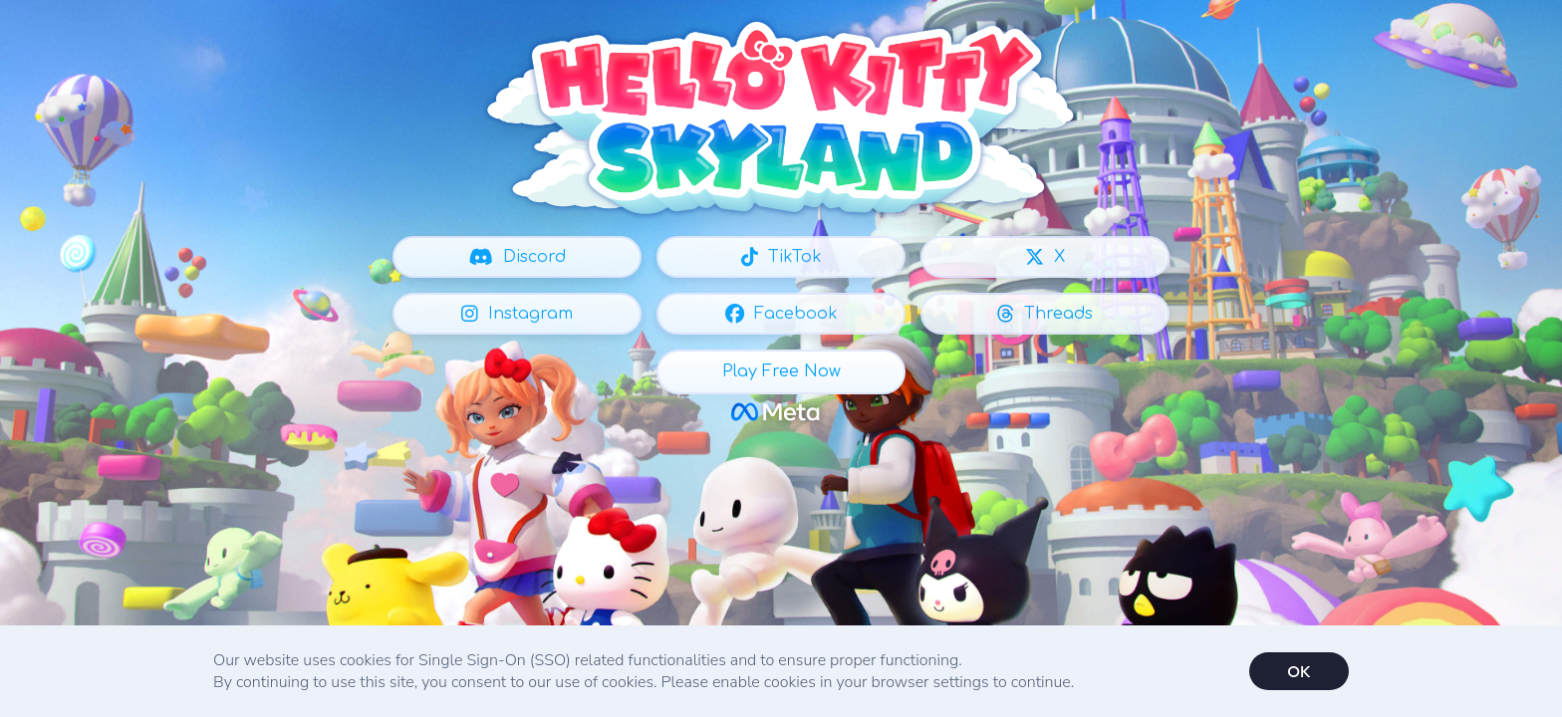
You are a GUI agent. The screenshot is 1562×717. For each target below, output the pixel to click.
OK (1298, 671)
